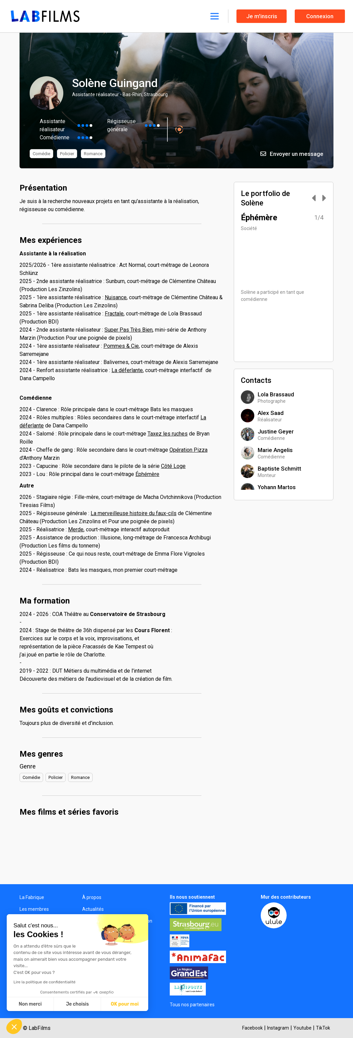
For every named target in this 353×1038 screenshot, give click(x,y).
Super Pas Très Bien (128, 330)
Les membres (34, 909)
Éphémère (147, 474)
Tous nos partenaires (192, 1004)
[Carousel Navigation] (315, 198)
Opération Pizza (188, 450)
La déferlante (127, 370)
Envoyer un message (291, 153)
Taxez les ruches (168, 433)
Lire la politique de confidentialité (44, 982)
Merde (76, 529)
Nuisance (116, 297)
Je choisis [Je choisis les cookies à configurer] (77, 1004)
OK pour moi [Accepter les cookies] (125, 1004)
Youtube (302, 1028)
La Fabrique (32, 897)
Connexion (319, 16)
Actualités (93, 909)
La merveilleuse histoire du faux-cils (133, 513)
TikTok (323, 1028)
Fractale (114, 313)
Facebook (252, 1028)
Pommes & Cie (121, 346)
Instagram (278, 1028)
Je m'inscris (261, 16)
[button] (14, 1026)
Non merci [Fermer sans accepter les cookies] (30, 1004)
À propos (91, 897)
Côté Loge (173, 466)
